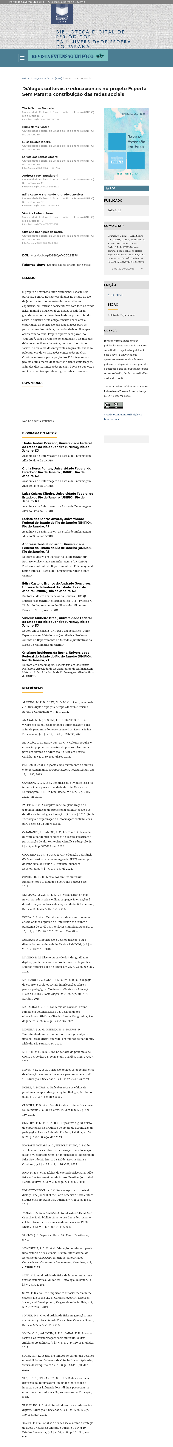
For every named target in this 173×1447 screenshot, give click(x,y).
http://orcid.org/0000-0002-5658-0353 (40, 243)
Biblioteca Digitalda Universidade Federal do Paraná (95, 39)
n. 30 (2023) (55, 78)
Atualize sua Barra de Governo (66, 2)
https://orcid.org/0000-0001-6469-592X (40, 187)
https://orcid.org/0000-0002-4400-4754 (41, 168)
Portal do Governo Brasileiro (26, 2)
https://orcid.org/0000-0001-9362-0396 (40, 119)
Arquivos (39, 78)
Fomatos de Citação (122, 268)
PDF (112, 188)
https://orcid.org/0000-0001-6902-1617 (40, 224)
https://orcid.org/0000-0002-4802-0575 (40, 205)
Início (26, 78)
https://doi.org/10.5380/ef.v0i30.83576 (54, 255)
